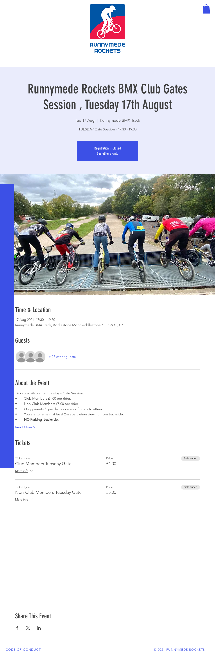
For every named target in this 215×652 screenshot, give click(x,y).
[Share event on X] (28, 628)
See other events (107, 153)
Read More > (25, 427)
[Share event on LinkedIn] (39, 628)
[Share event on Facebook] (17, 628)
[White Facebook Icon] (6, 645)
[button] (7, 6)
